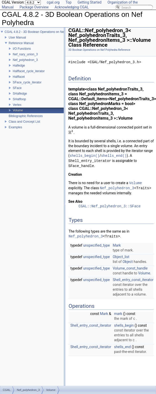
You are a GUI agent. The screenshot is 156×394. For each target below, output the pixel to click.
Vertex (17, 105)
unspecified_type (96, 245)
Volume (18, 110)
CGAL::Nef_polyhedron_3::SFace (110, 206)
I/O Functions (22, 48)
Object (128, 262)
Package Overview (34, 7)
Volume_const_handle (130, 268)
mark (118, 314)
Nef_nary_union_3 (25, 54)
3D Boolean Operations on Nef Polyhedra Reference (99, 50)
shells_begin (124, 325)
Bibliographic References (26, 116)
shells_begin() (85, 155)
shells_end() (114, 155)
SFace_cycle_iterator (27, 82)
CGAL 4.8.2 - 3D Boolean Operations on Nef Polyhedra (42, 32)
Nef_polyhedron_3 (25, 60)
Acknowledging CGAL (72, 7)
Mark (117, 245)
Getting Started (89, 2)
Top (69, 2)
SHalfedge (20, 93)
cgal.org (53, 2)
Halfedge (19, 65)
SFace (17, 88)
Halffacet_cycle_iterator (29, 71)
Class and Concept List (24, 121)
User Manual (17, 37)
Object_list (121, 257)
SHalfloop (19, 99)
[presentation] (71, 133)
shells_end (122, 347)
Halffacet (19, 77)
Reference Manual (21, 43)
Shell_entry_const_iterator (133, 280)
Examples (15, 127)
